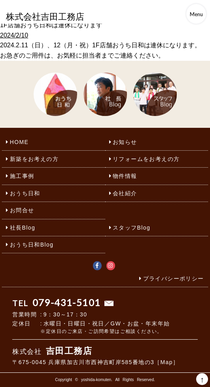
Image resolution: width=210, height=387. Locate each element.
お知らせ (125, 142)
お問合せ (22, 210)
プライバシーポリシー (173, 278)
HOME (19, 142)
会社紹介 (125, 193)
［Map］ (166, 362)
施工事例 (22, 176)
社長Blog (22, 227)
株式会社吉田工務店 (45, 17)
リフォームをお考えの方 (146, 159)
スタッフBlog (131, 227)
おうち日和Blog (32, 244)
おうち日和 (25, 193)
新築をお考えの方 (34, 159)
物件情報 (125, 176)
